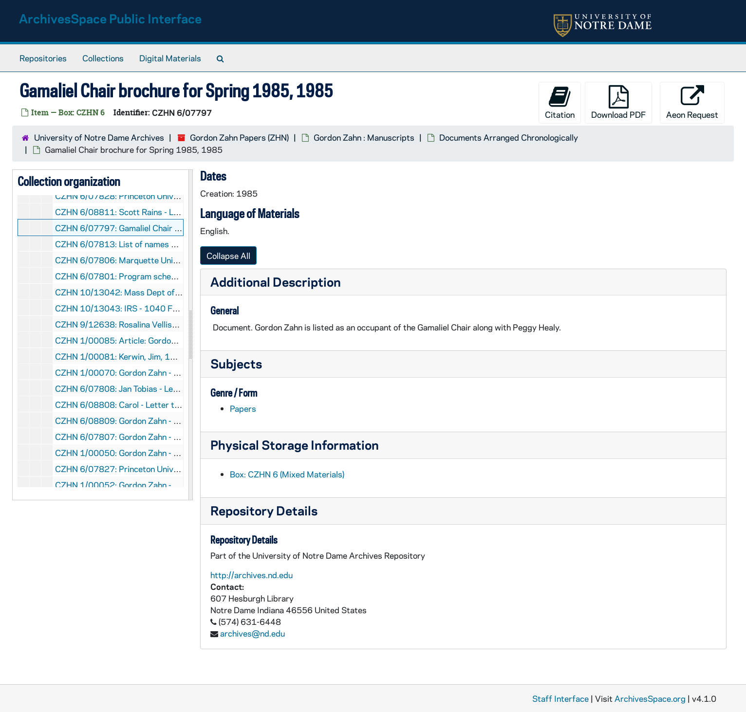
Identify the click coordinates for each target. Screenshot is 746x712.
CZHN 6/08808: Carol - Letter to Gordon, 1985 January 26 (166, 404)
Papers (243, 408)
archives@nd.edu (252, 633)
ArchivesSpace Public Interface (110, 18)
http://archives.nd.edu (251, 574)
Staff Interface (560, 698)
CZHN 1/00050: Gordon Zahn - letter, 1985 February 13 (161, 452)
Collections (103, 58)
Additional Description (275, 282)
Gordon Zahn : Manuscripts (364, 137)
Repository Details (263, 510)
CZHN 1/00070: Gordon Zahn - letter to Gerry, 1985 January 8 (173, 372)
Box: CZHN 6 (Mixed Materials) (287, 474)
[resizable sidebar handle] (190, 335)
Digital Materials (170, 58)
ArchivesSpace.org (650, 698)
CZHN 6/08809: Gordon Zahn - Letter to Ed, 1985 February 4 (171, 420)
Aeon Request (692, 102)
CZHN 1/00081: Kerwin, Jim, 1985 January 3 (139, 356)
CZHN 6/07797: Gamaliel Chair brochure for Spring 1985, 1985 (176, 227)
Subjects (236, 363)
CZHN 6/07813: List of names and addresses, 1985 (153, 243)
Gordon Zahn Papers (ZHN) (239, 137)
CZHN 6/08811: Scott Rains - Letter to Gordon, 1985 (156, 211)
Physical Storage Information (294, 445)
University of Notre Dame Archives (99, 137)
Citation (560, 102)
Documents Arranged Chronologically (508, 137)
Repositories (43, 58)
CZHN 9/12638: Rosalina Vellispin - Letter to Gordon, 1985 (166, 324)
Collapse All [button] (228, 255)
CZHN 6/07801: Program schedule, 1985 (133, 276)
